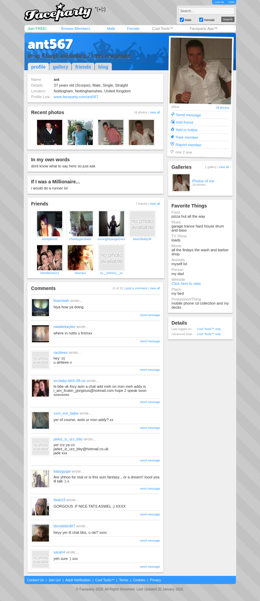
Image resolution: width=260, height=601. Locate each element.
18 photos (222, 108)
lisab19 (59, 500)
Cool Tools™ (162, 28)
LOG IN (219, 2)
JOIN (231, 2)
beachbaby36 (142, 239)
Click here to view (186, 283)
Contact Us (35, 580)
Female (133, 28)
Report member (188, 144)
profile (38, 67)
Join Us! (55, 580)
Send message (188, 114)
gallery (60, 67)
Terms (123, 580)
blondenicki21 (49, 273)
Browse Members (75, 28)
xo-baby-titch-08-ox (69, 381)
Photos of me (203, 181)
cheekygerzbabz (80, 239)
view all (155, 112)
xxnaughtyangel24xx (111, 239)
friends (83, 67)
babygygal (61, 471)
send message (150, 315)
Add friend (184, 122)
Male (111, 28)
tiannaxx (80, 273)
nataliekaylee (64, 327)
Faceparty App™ (204, 28)
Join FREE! (37, 28)
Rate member (186, 137)
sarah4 (59, 552)
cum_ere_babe (65, 413)
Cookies (139, 580)
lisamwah (61, 300)
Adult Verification (78, 580)
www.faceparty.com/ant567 (76, 97)
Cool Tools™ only (209, 329)
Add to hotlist (186, 129)
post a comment (137, 288)
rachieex (60, 352)
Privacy (155, 580)
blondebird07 (64, 526)
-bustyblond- (49, 239)
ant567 (50, 44)
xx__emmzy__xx (111, 273)
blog (103, 67)
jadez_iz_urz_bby (68, 439)
